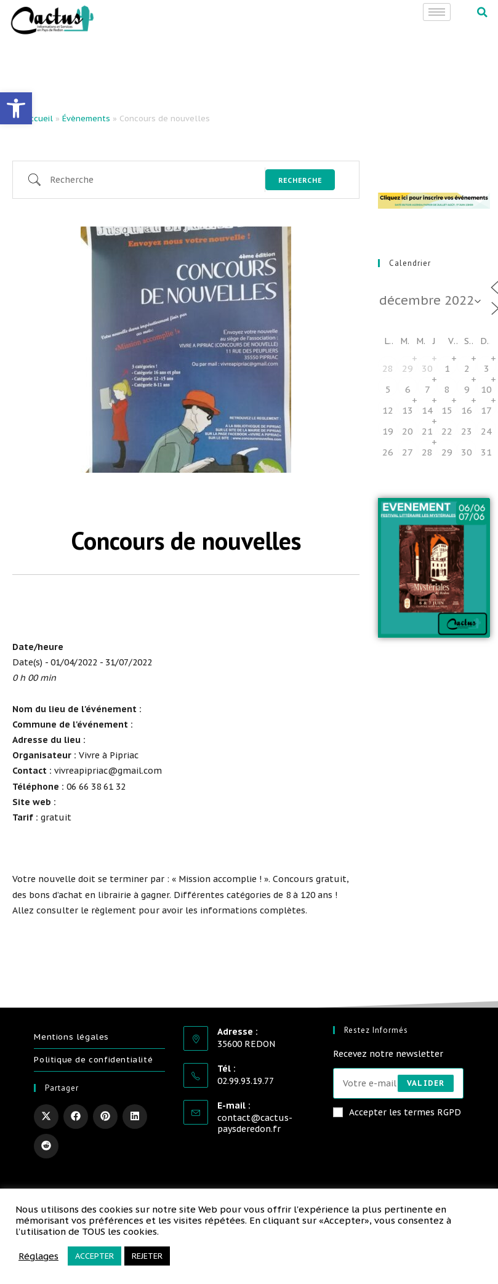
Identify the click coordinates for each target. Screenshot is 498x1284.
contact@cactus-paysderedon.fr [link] (254, 1123)
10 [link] (486, 389)
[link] (16, 108)
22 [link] (446, 431)
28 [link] (387, 368)
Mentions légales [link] (71, 1037)
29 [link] (407, 368)
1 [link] (447, 368)
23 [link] (466, 431)
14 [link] (427, 410)
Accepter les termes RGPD (397, 1112)
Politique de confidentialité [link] (93, 1059)
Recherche (300, 180)
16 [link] (466, 410)
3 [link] (486, 368)
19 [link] (387, 431)
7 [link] (427, 389)
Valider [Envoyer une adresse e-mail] (425, 1083)
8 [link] (447, 389)
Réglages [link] (38, 1256)
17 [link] (486, 410)
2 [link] (467, 368)
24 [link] (486, 431)
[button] (482, 12)
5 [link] (388, 389)
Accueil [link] (39, 118)
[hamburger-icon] (437, 12)
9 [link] (467, 389)
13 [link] (407, 410)
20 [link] (407, 431)
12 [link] (387, 410)
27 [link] (407, 452)
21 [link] (427, 431)
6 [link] (408, 389)
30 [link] (427, 368)
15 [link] (446, 410)
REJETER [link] (147, 1256)
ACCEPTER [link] (94, 1256)
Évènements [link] (86, 118)
